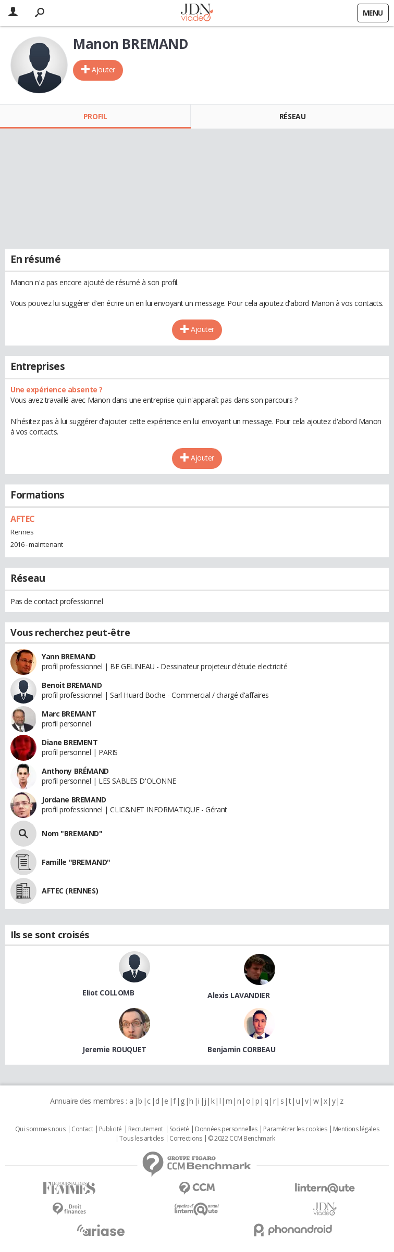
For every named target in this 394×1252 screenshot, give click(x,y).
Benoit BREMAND (72, 685)
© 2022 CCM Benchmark (241, 1138)
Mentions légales (356, 1129)
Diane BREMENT (70, 742)
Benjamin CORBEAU (241, 1049)
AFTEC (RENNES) (70, 891)
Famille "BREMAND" (76, 862)
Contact (82, 1129)
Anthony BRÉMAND (75, 771)
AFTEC (22, 519)
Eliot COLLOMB (108, 993)
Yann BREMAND (69, 656)
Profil (95, 116)
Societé (179, 1129)
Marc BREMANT (69, 714)
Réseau (292, 116)
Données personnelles (226, 1129)
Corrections (185, 1138)
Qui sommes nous (40, 1129)
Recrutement (145, 1129)
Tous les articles (141, 1138)
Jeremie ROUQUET (114, 1049)
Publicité (110, 1129)
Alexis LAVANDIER (238, 995)
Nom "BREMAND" (72, 833)
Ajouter (103, 69)
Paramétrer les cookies (295, 1129)
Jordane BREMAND (74, 799)
